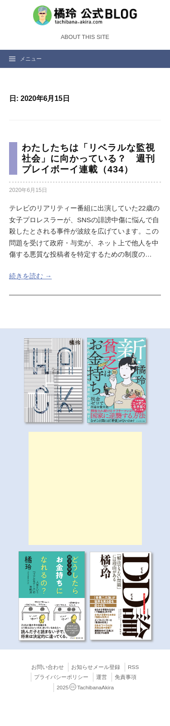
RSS (133, 667)
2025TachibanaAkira (85, 687)
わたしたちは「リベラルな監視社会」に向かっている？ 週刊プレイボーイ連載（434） (88, 158)
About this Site (85, 37)
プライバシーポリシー (61, 677)
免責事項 (125, 677)
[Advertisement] (85, 488)
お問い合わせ (47, 667)
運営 (101, 677)
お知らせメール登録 (95, 667)
